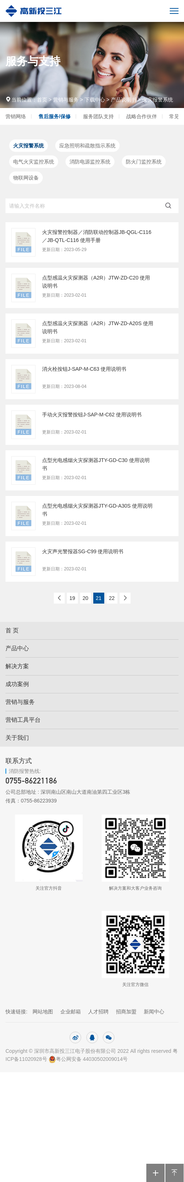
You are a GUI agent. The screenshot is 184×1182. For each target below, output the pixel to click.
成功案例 (17, 684)
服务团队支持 (98, 116)
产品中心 (17, 648)
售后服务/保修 (54, 116)
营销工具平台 (23, 720)
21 (99, 598)
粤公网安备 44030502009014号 (89, 1059)
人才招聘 (98, 1011)
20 (86, 598)
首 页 (12, 630)
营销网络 (15, 116)
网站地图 (43, 1011)
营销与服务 (66, 100)
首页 (43, 100)
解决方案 (17, 666)
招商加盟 (126, 1011)
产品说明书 (123, 100)
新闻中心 (154, 1011)
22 (112, 598)
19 (72, 598)
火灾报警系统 (157, 100)
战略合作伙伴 (141, 116)
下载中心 (95, 100)
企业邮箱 (70, 1011)
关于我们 (17, 738)
